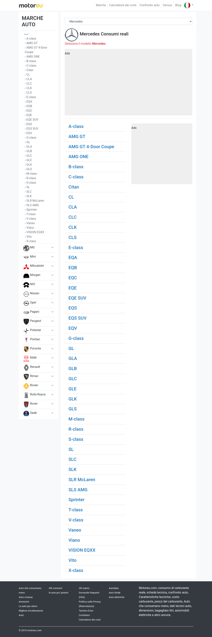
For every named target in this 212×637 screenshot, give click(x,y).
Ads (67, 53)
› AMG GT (31, 43)
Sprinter (76, 499)
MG (29, 248)
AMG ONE (78, 156)
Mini (29, 257)
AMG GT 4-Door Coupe (91, 146)
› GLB (28, 151)
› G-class (30, 137)
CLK (72, 227)
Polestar (32, 331)
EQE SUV (77, 298)
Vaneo (74, 530)
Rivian (30, 386)
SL (71, 449)
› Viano (29, 227)
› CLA (28, 79)
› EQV (28, 133)
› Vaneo (30, 223)
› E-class (30, 97)
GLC (72, 378)
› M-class (31, 173)
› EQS (28, 124)
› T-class (30, 214)
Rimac (30, 377)
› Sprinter (31, 209)
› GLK (28, 164)
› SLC (28, 191)
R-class (75, 429)
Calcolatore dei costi (122, 5)
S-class (75, 439)
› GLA (28, 146)
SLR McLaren (81, 479)
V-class (75, 520)
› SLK (28, 196)
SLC (72, 459)
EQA (72, 257)
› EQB (28, 106)
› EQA (28, 101)
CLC (72, 217)
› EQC (28, 110)
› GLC (28, 155)
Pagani (31, 312)
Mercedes (90, 34)
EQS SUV (77, 318)
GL (71, 348)
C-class (75, 177)
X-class (75, 570)
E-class (75, 247)
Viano (74, 540)
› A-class (30, 38)
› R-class (30, 178)
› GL (27, 142)
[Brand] (128, 21)
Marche (101, 5)
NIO (29, 285)
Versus (167, 5)
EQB (72, 267)
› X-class (30, 241)
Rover (30, 404)
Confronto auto (150, 5)
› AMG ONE (32, 56)
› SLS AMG (32, 205)
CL (71, 197)
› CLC (28, 83)
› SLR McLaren (34, 200)
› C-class (30, 65)
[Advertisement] (128, 83)
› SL (27, 187)
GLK (72, 399)
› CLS (28, 92)
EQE (72, 288)
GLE (72, 388)
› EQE (28, 115)
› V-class (30, 218)
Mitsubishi (33, 267)
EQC (72, 277)
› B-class (30, 61)
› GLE (28, 160)
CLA (72, 207)
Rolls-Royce (34, 395)
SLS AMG (77, 489)
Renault (31, 368)
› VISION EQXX (34, 232)
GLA (72, 358)
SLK (72, 469)
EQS (72, 308)
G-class (76, 338)
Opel (29, 303)
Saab (30, 414)
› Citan (29, 70)
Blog (178, 5)
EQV (72, 328)
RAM (29, 358)
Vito (72, 560)
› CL (27, 74)
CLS (72, 237)
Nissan (31, 294)
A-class (75, 126)
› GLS (28, 169)
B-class (75, 166)
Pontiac (31, 340)
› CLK (28, 88)
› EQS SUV (31, 128)
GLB (72, 368)
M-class (76, 419)
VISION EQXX (81, 550)
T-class (75, 509)
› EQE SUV (31, 119)
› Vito (28, 236)
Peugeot (32, 322)
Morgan (31, 276)
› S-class (30, 182)
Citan (73, 187)
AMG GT (76, 136)
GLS (72, 409)
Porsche (32, 349)
